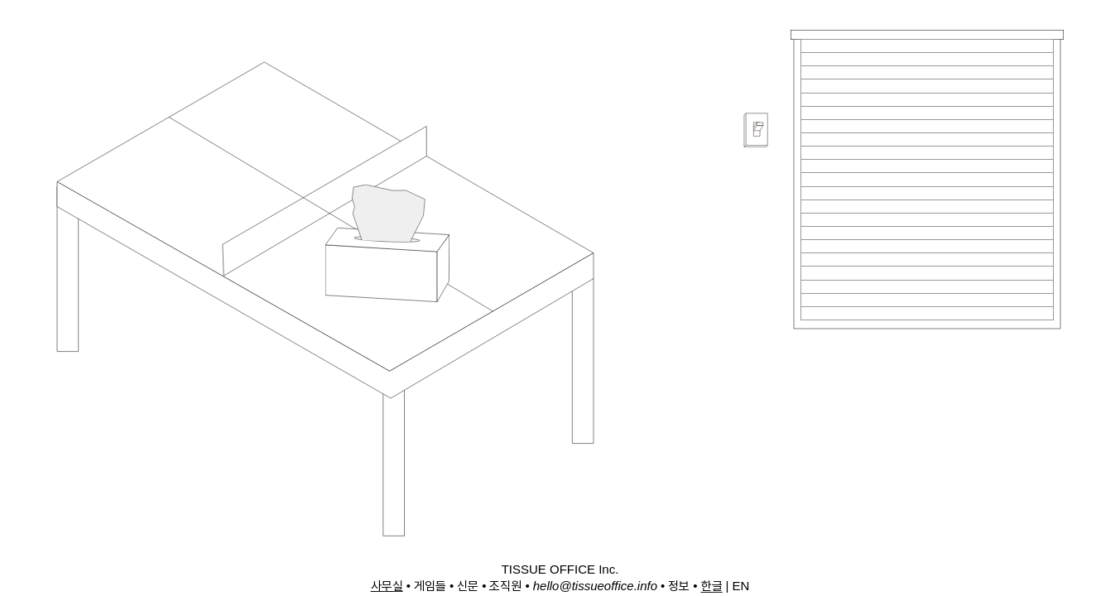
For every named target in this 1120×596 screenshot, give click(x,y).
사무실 (387, 585)
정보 (679, 585)
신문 (467, 585)
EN (740, 585)
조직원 (505, 585)
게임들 (430, 585)
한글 (712, 585)
